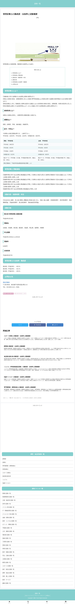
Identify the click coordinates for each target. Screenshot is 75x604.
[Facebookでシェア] (37, 325)
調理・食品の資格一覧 (8, 294)
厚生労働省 (6, 283)
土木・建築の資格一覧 (8, 533)
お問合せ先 (15, 85)
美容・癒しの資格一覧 (8, 578)
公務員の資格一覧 (7, 561)
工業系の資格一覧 (7, 543)
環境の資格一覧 (6, 547)
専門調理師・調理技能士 (8, 467)
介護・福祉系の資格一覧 (8, 502)
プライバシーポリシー (39, 597)
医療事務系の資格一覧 (8, 498)
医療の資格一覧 (6, 495)
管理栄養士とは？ (17, 73)
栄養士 (4, 464)
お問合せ (48, 597)
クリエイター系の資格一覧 (9, 516)
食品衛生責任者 (6, 478)
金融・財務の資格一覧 (8, 519)
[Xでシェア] (20, 325)
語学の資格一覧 (6, 505)
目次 (35, 69)
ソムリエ (4, 481)
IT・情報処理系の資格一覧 (9, 512)
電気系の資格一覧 (7, 536)
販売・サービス (6, 581)
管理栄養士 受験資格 (18, 75)
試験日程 (15, 80)
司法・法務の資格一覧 (8, 557)
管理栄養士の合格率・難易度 (20, 82)
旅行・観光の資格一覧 (8, 571)
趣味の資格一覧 (6, 585)
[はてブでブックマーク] (55, 325)
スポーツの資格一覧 (7, 567)
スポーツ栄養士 (6, 474)
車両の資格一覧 (6, 550)
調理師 (4, 460)
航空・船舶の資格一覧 (8, 554)
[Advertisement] (37, 31)
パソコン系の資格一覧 (8, 509)
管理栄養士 (5, 471)
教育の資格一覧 (6, 564)
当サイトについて (29, 597)
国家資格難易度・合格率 (20, 294)
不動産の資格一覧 (7, 529)
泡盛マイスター (6, 485)
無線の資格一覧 (6, 540)
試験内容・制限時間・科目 (20, 77)
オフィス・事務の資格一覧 (9, 526)
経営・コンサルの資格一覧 (9, 523)
